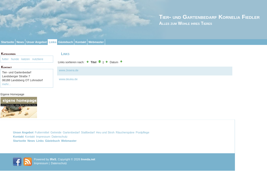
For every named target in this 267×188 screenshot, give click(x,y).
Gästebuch (65, 42)
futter (5, 59)
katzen (25, 59)
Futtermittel (42, 132)
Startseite (7, 42)
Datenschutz (60, 136)
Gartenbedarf (71, 132)
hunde (15, 59)
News (20, 42)
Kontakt (80, 42)
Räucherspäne (125, 132)
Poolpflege (142, 132)
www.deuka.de (68, 79)
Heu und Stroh (105, 132)
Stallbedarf (88, 132)
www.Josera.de (68, 70)
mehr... (6, 84)
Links (52, 42)
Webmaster (96, 42)
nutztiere (37, 59)
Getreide (55, 132)
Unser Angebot (36, 42)
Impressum (43, 136)
